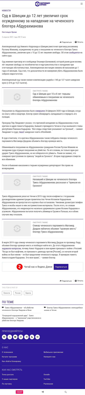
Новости (6, 10)
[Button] (66, 42)
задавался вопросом (11, 248)
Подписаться (61, 267)
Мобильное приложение (53, 352)
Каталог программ (9, 357)
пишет (22, 132)
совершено (40, 111)
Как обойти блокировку (11, 361)
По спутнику (7, 384)
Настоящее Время (9, 32)
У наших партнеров (9, 379)
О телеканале (7, 352)
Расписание (48, 384)
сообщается (74, 52)
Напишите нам (49, 357)
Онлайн (47, 374)
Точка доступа (8, 374)
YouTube (47, 379)
